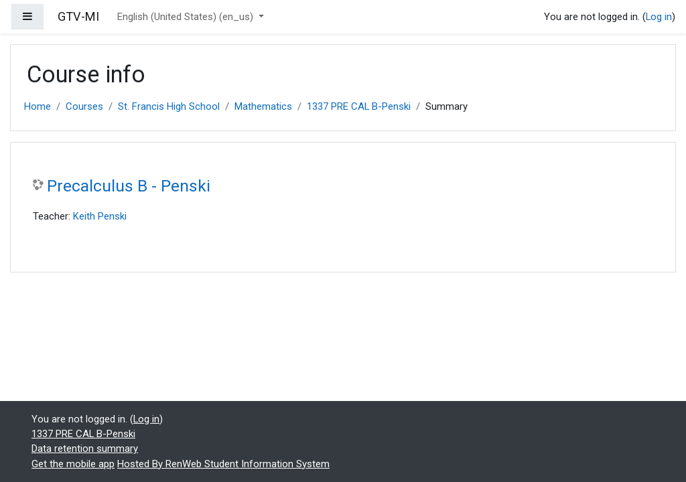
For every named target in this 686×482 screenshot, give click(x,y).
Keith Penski (100, 216)
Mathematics (263, 106)
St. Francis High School (169, 106)
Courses (84, 106)
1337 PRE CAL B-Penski (359, 106)
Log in (659, 17)
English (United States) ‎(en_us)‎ (186, 17)
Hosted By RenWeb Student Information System (223, 464)
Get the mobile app (73, 464)
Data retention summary (84, 449)
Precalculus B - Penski (128, 185)
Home (37, 106)
